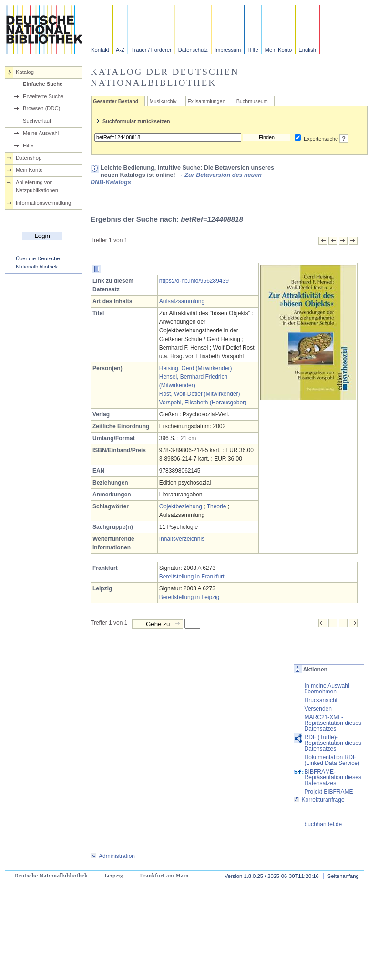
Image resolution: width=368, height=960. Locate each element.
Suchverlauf (37, 121)
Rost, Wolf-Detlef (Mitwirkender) (199, 394)
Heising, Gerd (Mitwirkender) (195, 368)
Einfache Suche (42, 84)
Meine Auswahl (41, 133)
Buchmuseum (252, 101)
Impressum (228, 49)
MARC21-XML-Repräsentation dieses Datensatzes (333, 723)
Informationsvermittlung (43, 203)
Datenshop (28, 158)
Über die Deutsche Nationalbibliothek (38, 262)
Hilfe (252, 49)
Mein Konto (278, 49)
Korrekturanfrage (319, 799)
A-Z (120, 49)
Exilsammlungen (206, 101)
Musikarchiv (162, 101)
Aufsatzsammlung (181, 301)
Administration (113, 856)
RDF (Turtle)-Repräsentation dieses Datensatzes (333, 743)
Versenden (318, 708)
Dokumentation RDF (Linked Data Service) (332, 760)
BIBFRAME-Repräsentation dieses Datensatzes (333, 777)
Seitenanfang (343, 876)
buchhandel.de (323, 824)
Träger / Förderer (151, 49)
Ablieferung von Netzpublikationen (37, 186)
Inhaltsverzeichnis (181, 539)
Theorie (216, 506)
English (307, 49)
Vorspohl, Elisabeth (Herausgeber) (202, 402)
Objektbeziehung (180, 506)
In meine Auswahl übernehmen (327, 688)
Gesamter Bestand (115, 101)
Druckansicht (321, 700)
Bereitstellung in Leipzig (189, 597)
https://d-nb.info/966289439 (194, 281)
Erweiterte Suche (43, 96)
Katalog (25, 72)
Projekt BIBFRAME (329, 791)
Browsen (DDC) (41, 108)
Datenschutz (193, 49)
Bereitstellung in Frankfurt (192, 576)
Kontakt (100, 49)
